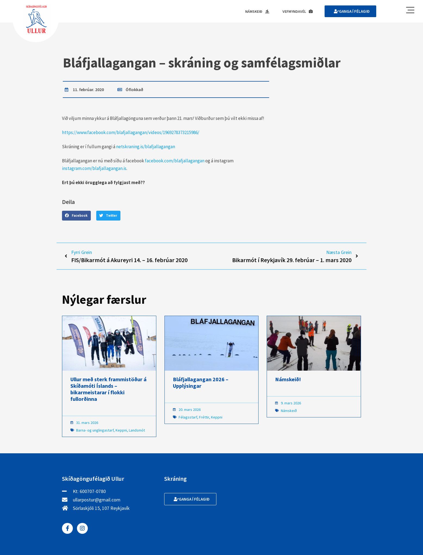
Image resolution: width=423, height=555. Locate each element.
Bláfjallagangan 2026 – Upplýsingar (200, 382)
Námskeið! (288, 379)
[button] (76, 216)
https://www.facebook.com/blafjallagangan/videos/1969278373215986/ (130, 132)
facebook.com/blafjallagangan (174, 161)
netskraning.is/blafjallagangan (145, 147)
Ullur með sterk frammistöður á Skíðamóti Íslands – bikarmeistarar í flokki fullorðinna (108, 389)
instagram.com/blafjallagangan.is (94, 168)
